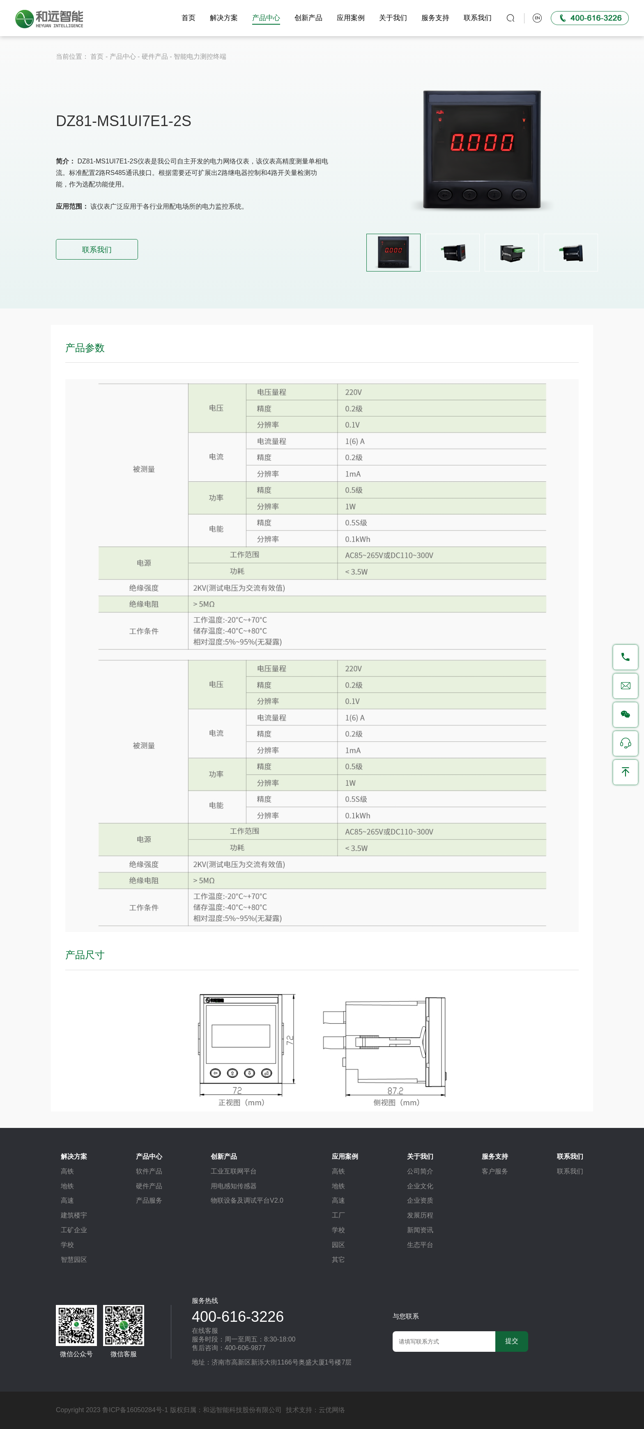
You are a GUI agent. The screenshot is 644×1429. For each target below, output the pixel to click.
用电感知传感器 (234, 1186)
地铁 (67, 1186)
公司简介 (420, 1171)
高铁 (67, 1171)
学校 (67, 1244)
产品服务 (149, 1200)
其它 (338, 1259)
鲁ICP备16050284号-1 (135, 1409)
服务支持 (434, 18)
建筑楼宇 (74, 1215)
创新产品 (307, 18)
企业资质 (420, 1200)
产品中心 (265, 18)
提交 (511, 1340)
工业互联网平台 (234, 1171)
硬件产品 (155, 56)
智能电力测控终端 (200, 56)
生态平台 (420, 1244)
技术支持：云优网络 (315, 1409)
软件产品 (149, 1171)
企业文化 (420, 1186)
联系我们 (476, 18)
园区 (338, 1244)
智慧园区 (74, 1259)
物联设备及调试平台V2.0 (247, 1200)
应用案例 (349, 18)
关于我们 (392, 18)
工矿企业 (74, 1230)
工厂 (338, 1215)
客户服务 (495, 1171)
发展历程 (420, 1215)
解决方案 (223, 18)
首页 (187, 18)
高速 (67, 1200)
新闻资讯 (420, 1230)
